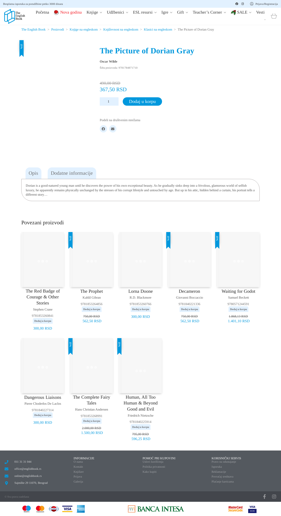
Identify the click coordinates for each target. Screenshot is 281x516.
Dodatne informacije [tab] (72, 173)
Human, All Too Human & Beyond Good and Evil (141, 403)
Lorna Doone (140, 291)
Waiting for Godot (238, 291)
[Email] (112, 128)
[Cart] (274, 16)
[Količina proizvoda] (109, 101)
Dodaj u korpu (142, 101)
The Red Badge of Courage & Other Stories (43, 296)
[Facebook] (103, 128)
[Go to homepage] (14, 16)
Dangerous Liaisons (42, 397)
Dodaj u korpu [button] (42, 320)
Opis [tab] (33, 173)
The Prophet (91, 291)
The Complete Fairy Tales (91, 400)
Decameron (189, 291)
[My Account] (264, 4)
